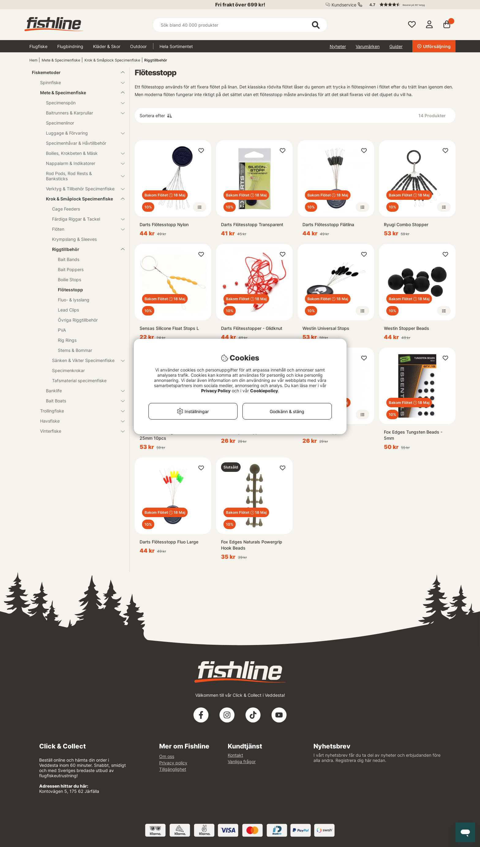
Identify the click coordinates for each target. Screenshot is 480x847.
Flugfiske (38, 46)
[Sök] (240, 25)
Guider (396, 46)
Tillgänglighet (172, 769)
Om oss (166, 756)
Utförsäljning (434, 46)
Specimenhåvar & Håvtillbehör (76, 143)
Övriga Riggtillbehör (78, 320)
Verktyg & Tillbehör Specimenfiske (81, 188)
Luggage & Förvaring (81, 133)
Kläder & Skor (106, 46)
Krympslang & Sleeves (74, 239)
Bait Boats (81, 400)
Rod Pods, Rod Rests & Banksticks (81, 176)
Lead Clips (68, 309)
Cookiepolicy (264, 390)
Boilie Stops (69, 279)
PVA (62, 330)
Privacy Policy (216, 390)
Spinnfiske (78, 82)
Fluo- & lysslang (73, 299)
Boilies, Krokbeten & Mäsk (81, 153)
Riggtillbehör (155, 60)
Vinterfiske (78, 431)
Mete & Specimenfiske (61, 60)
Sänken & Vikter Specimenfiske (84, 360)
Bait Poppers (71, 269)
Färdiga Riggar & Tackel (84, 219)
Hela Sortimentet (176, 46)
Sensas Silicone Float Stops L (169, 328)
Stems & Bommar (75, 350)
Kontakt (235, 755)
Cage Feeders (66, 208)
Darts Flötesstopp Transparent (252, 224)
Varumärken (368, 46)
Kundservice (344, 4)
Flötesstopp (70, 289)
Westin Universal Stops (325, 328)
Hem (33, 60)
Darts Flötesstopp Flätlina (328, 224)
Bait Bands (68, 259)
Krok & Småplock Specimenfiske (112, 60)
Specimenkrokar (68, 370)
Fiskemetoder (74, 72)
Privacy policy (173, 762)
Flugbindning (70, 46)
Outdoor (138, 46)
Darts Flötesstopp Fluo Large (169, 541)
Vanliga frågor (242, 761)
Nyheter (338, 46)
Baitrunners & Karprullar (81, 112)
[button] (410, 4)
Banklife (81, 390)
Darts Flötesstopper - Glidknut (251, 328)
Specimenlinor (60, 122)
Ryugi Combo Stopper (406, 224)
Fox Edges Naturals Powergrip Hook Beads (251, 544)
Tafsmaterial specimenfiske (79, 380)
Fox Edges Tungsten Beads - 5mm (413, 435)
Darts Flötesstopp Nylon (164, 224)
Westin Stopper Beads (406, 328)
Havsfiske (78, 421)
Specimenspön (81, 102)
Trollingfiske (78, 410)
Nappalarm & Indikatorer (81, 163)
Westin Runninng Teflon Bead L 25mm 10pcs (171, 435)
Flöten (84, 229)
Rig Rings (67, 340)
